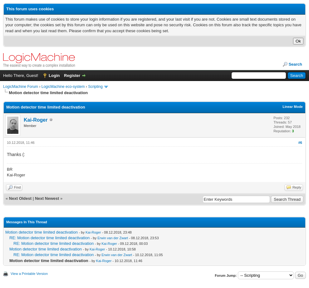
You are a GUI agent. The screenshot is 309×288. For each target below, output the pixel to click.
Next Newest (47, 198)
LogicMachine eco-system (63, 86)
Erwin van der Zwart (112, 238)
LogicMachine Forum (20, 86)
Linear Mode (292, 107)
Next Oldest (20, 198)
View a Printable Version (29, 273)
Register (72, 75)
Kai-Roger (35, 120)
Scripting (95, 86)
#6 (300, 142)
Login (54, 75)
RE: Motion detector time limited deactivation (49, 237)
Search (295, 64)
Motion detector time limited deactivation (41, 232)
